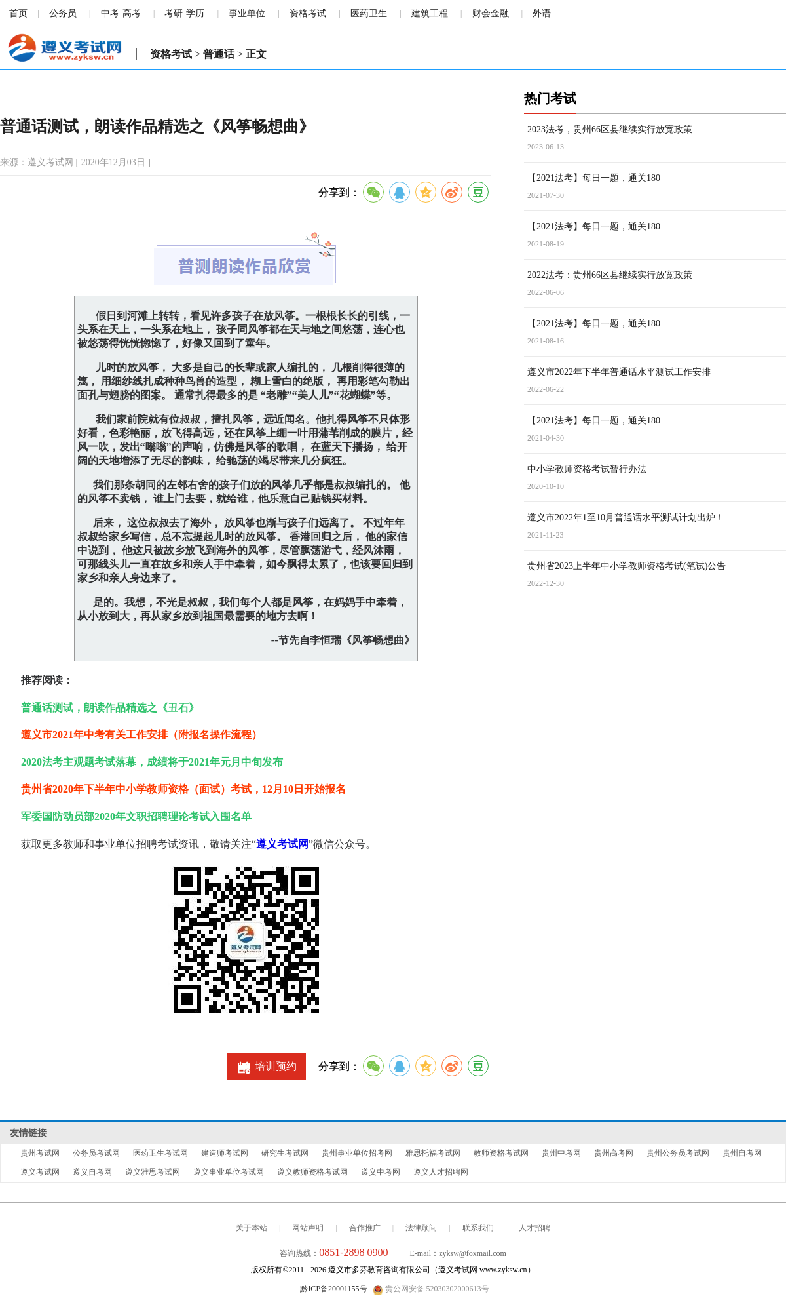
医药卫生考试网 (160, 1153)
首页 (18, 13)
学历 (195, 13)
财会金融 (490, 13)
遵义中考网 (380, 1172)
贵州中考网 (561, 1153)
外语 (542, 13)
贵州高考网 (613, 1153)
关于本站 (251, 1227)
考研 (173, 13)
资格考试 (308, 13)
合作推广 (365, 1227)
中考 (110, 13)
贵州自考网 (742, 1153)
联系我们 (478, 1227)
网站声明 (308, 1227)
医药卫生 (368, 13)
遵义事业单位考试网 (228, 1172)
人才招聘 (534, 1227)
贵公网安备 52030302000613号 (431, 1289)
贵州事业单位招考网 (357, 1153)
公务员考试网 (96, 1153)
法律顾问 (421, 1227)
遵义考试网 (282, 844)
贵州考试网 (40, 1153)
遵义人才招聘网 (440, 1172)
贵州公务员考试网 (677, 1153)
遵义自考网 (92, 1172)
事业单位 (247, 13)
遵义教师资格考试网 (312, 1172)
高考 (131, 13)
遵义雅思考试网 (152, 1172)
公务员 (63, 13)
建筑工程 (429, 13)
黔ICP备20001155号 (333, 1288)
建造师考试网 (224, 1153)
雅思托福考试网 (432, 1153)
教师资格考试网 (501, 1153)
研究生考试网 (285, 1153)
